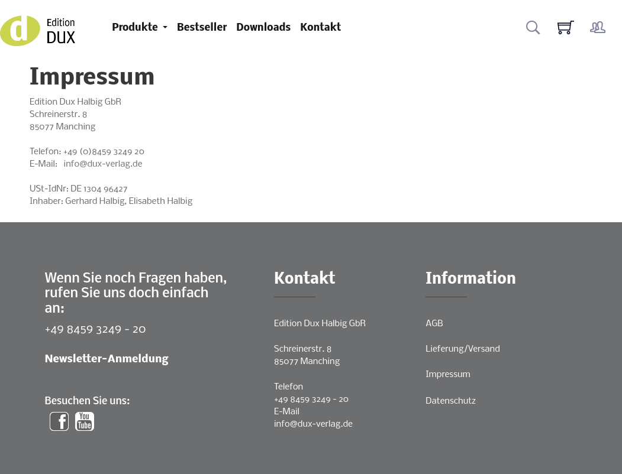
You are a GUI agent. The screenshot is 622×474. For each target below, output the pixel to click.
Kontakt (320, 28)
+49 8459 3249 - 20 (95, 329)
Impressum (448, 374)
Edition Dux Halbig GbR (320, 324)
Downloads (263, 28)
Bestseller (202, 28)
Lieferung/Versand (463, 349)
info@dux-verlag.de (103, 164)
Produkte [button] (136, 28)
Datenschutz (451, 401)
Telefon (288, 387)
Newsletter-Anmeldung (107, 359)
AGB (434, 324)
